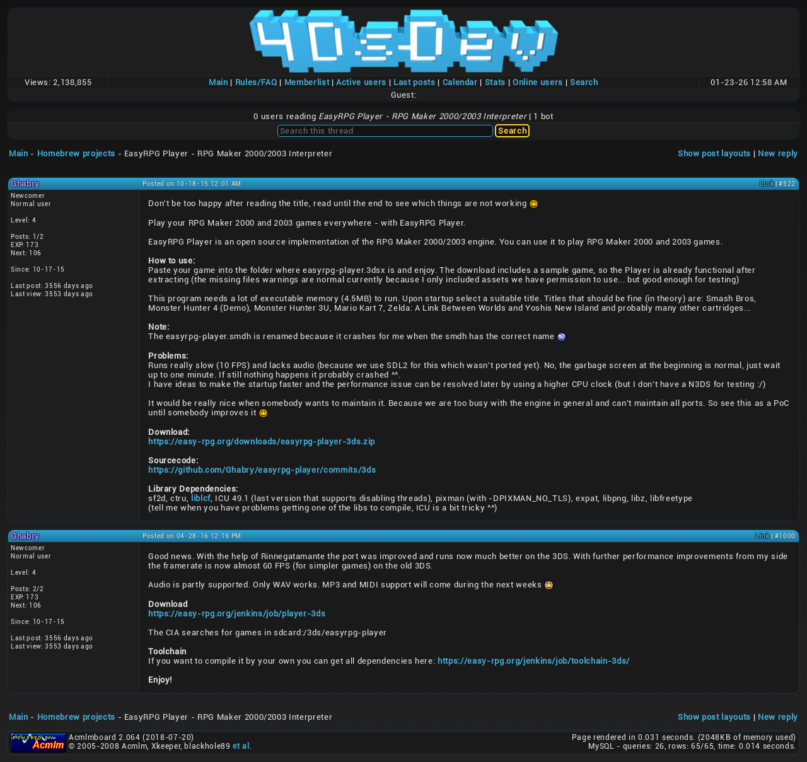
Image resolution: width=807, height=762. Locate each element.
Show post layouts (714, 153)
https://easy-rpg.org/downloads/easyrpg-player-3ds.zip (261, 441)
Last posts (414, 82)
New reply (778, 153)
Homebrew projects (76, 153)
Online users (538, 82)
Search (584, 82)
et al (241, 746)
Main (218, 82)
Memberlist (307, 82)
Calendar (460, 82)
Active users (361, 82)
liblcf (201, 498)
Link (767, 184)
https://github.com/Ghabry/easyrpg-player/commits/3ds (262, 470)
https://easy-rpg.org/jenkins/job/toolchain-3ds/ (534, 661)
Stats (495, 82)
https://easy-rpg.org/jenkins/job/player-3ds (236, 613)
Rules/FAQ (256, 82)
